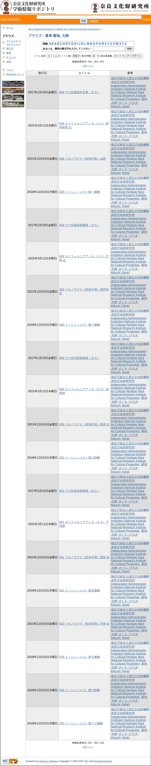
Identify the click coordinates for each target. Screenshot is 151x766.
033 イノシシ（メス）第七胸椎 (79, 657)
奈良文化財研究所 (10, 19)
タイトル (11, 57)
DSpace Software (48, 761)
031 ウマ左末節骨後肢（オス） (79, 490)
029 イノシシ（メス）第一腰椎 (79, 191)
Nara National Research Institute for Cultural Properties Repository (64, 29)
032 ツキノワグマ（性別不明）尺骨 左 (84, 623)
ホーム (9, 27)
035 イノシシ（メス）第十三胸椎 (81, 723)
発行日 (9, 48)
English (146, 19)
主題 (8, 61)
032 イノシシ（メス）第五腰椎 (79, 590)
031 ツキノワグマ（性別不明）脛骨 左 (84, 557)
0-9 (51, 43)
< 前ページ (88, 65)
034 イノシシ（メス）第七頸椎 (79, 690)
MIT (87, 761)
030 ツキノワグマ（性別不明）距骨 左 (84, 424)
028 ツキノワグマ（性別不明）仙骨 (82, 158)
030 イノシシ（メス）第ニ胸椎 (79, 324)
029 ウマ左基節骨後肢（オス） (79, 225)
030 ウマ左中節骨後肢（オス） (79, 358)
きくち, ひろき (128, 102)
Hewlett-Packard (103, 761)
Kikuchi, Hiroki (120, 106)
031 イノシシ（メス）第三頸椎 (79, 457)
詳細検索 (93, 21)
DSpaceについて (15, 74)
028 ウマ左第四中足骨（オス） (79, 92)
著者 (8, 52)
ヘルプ (9, 69)
